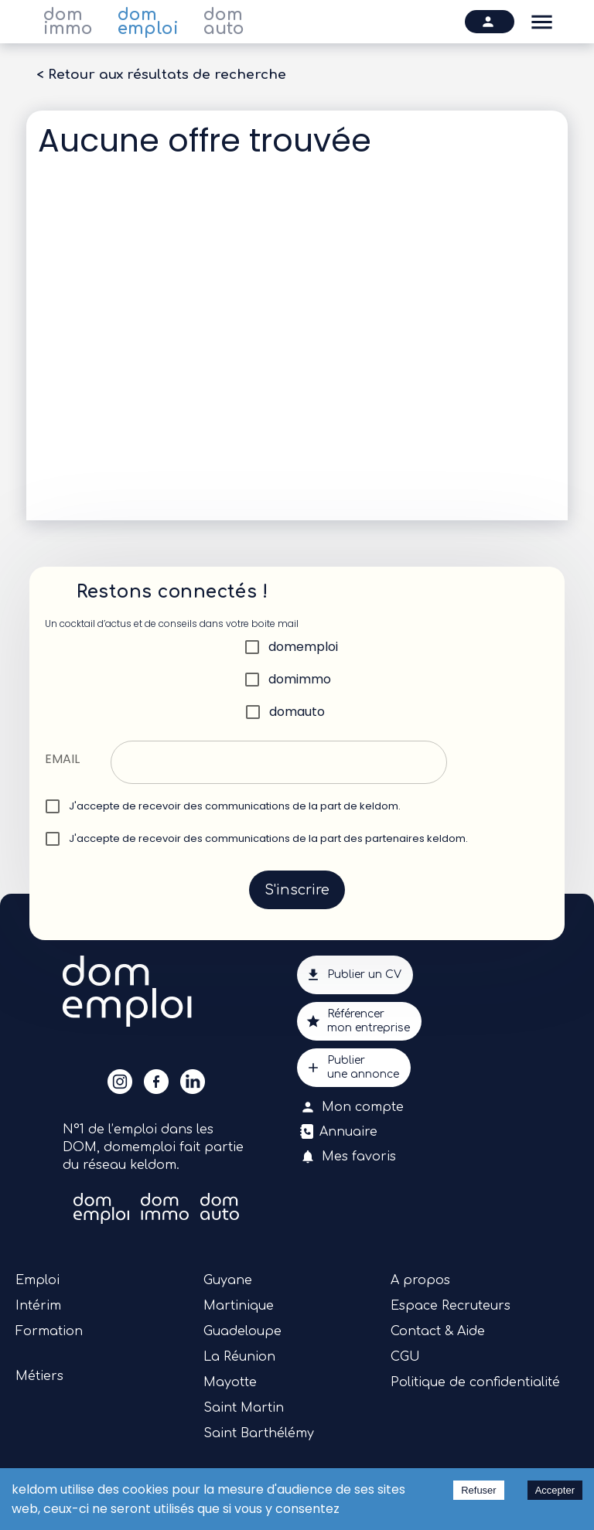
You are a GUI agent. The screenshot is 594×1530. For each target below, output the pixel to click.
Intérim (38, 1306)
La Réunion (239, 1357)
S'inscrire (297, 890)
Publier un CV (355, 975)
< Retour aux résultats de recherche (161, 75)
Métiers (39, 1376)
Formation (49, 1331)
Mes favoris (349, 1156)
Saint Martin (243, 1408)
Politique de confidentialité (475, 1382)
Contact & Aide (438, 1331)
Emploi (37, 1280)
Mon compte (353, 1107)
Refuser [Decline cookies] (479, 1490)
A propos (420, 1280)
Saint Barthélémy (258, 1433)
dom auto (223, 22)
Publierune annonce (354, 1067)
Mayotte (230, 1382)
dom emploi (148, 22)
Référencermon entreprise (359, 1021)
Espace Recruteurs (450, 1306)
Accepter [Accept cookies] (555, 1490)
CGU (405, 1357)
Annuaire (340, 1131)
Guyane (227, 1280)
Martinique (238, 1306)
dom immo (68, 22)
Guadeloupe (242, 1331)
